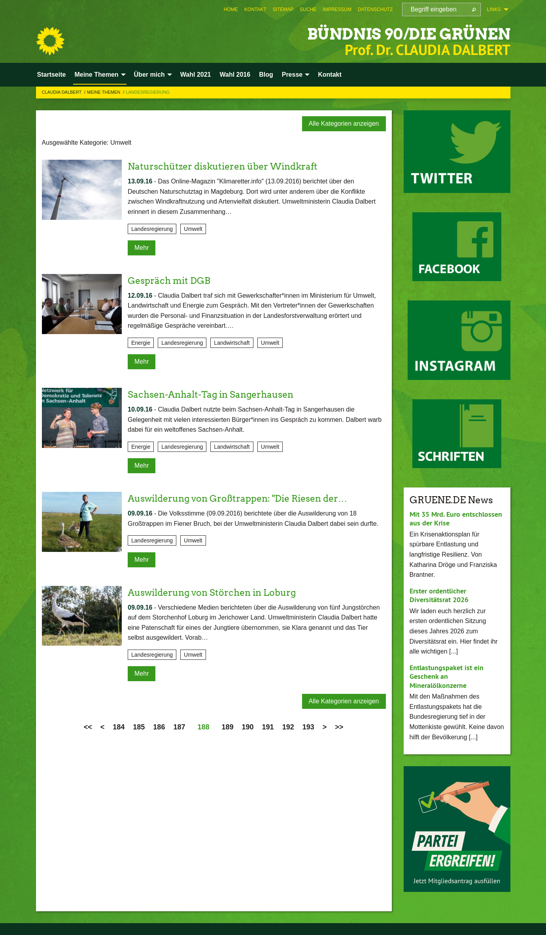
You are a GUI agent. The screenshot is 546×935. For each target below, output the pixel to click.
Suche (308, 9)
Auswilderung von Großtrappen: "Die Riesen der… (244, 498)
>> (339, 726)
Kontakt (255, 9)
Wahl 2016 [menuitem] (234, 74)
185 (139, 726)
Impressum (337, 9)
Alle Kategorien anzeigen (344, 123)
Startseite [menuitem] (51, 74)
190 (248, 726)
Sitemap (283, 9)
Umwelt (193, 228)
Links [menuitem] (494, 9)
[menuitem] (231, 9)
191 (268, 726)
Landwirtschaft (231, 342)
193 (308, 726)
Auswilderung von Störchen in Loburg (216, 591)
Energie (140, 342)
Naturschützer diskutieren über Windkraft (227, 166)
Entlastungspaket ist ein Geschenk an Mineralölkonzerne (447, 676)
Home (231, 9)
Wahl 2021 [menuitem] (195, 74)
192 (288, 726)
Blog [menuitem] (266, 74)
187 (179, 726)
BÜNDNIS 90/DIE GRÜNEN (395, 33)
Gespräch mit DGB (171, 280)
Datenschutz (375, 9)
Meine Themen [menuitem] (96, 74)
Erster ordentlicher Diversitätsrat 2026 (439, 595)
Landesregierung (148, 92)
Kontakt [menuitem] (330, 74)
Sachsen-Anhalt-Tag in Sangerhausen (215, 394)
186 (159, 726)
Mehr (141, 247)
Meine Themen (104, 92)
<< (88, 726)
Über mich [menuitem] (149, 74)
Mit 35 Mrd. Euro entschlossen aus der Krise (456, 519)
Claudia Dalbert (62, 92)
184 (119, 726)
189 (228, 726)
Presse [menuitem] (292, 74)
